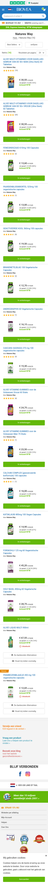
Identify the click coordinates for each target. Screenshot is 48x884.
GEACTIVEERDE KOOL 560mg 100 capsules (23, 228)
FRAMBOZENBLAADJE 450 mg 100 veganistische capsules (19, 676)
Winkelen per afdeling (9, 813)
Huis (15, 38)
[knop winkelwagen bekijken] (44, 9)
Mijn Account (6, 817)
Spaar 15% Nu (10, 807)
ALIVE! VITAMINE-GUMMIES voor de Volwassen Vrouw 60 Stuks (19, 391)
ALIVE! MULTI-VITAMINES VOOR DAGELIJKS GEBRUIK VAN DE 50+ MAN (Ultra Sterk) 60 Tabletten (23, 62)
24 (41, 53)
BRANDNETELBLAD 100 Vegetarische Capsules (20, 268)
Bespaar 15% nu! (11, 23)
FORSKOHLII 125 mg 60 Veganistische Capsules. (20, 551)
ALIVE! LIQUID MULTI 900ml (16, 627)
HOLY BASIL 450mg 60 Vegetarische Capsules (19, 590)
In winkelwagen (24, 95)
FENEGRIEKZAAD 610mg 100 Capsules (21, 148)
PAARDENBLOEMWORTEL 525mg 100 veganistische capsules (20, 188)
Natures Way (11, 67)
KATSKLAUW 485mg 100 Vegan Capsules (22, 514)
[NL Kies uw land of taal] (10, 10)
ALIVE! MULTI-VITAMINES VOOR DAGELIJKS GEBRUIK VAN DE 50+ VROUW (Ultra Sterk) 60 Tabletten (23, 106)
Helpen (4, 822)
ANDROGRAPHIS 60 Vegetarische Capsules (23, 309)
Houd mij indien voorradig (24, 661)
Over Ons (5, 827)
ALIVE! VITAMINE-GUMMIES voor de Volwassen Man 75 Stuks (19, 432)
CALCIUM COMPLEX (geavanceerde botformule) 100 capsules (19, 474)
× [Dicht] (46, 855)
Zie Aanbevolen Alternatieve (24, 655)
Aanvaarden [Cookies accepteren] (24, 879)
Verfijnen (33, 45)
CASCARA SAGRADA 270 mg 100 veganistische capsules (18, 349)
